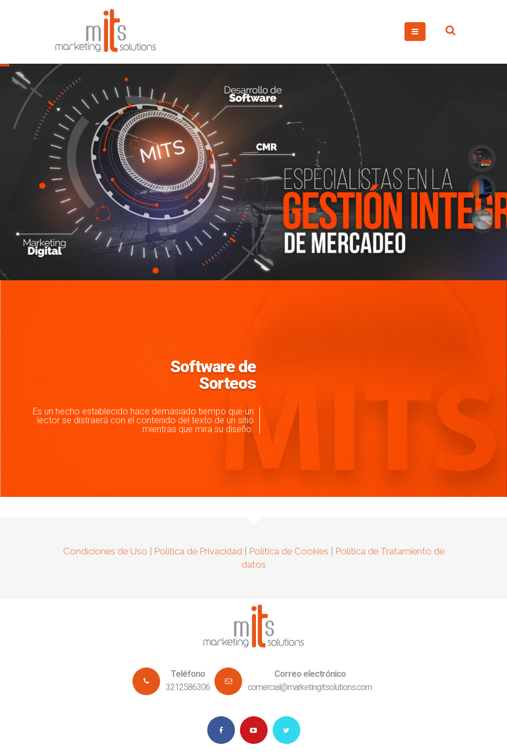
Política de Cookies (289, 555)
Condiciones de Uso (105, 555)
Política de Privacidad (198, 555)
